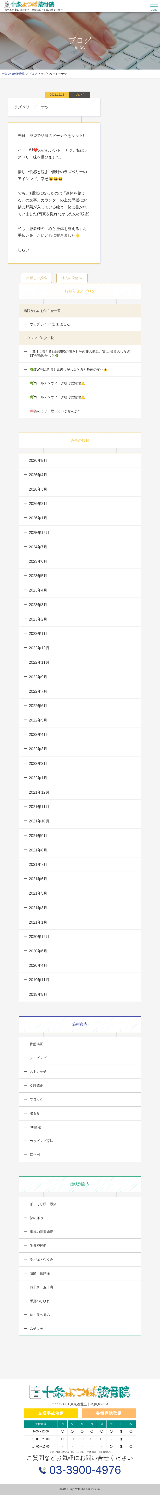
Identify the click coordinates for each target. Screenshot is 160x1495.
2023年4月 (38, 590)
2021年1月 (38, 922)
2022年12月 (39, 648)
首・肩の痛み (39, 1315)
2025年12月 (39, 533)
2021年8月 (38, 850)
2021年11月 (39, 807)
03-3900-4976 (83, 1470)
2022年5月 (38, 720)
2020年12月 (39, 937)
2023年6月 (38, 561)
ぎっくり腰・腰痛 (43, 1204)
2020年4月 (38, 965)
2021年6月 (38, 879)
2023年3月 (38, 605)
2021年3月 (38, 908)
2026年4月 (38, 475)
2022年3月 (38, 749)
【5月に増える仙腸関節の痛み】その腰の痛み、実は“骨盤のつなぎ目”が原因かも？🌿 (79, 354)
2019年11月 (39, 980)
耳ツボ (34, 1155)
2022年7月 (38, 691)
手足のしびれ (39, 1301)
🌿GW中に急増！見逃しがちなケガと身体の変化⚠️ (68, 369)
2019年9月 (38, 994)
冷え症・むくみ (41, 1259)
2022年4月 (38, 735)
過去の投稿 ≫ (72, 278)
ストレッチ (38, 1071)
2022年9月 (38, 677)
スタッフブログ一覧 (39, 338)
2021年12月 (39, 792)
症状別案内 (79, 1184)
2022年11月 (39, 662)
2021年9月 (38, 836)
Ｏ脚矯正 (36, 1085)
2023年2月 (38, 619)
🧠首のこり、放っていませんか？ (55, 411)
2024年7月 (38, 547)
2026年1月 (38, 518)
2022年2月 (38, 764)
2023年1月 (38, 634)
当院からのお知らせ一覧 (42, 311)
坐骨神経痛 (38, 1245)
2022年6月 (38, 706)
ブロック (36, 1099)
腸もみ (34, 1113)
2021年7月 (38, 864)
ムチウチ (36, 1329)
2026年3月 (38, 489)
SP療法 (35, 1127)
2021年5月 (38, 893)
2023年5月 (38, 576)
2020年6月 (38, 951)
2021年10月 (39, 821)
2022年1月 (38, 778)
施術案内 (80, 1024)
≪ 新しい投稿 (36, 278)
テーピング (38, 1058)
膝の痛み (36, 1218)
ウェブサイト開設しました (49, 324)
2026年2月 (38, 504)
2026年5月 (38, 460)
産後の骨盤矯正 (41, 1232)
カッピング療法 (41, 1141)
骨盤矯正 (36, 1044)
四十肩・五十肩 (41, 1287)
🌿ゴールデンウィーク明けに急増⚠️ (57, 383)
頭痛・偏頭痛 (39, 1273)
